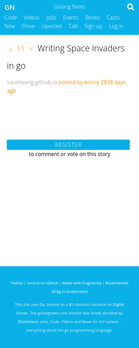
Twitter (17, 282)
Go (42, 304)
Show (28, 26)
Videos (32, 17)
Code (10, 17)
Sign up (93, 26)
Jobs (51, 17)
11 (21, 48)
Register (68, 145)
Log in (116, 26)
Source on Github (42, 282)
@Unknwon (28, 321)
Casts (113, 17)
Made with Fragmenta (81, 282)
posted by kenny (78, 82)
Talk (73, 26)
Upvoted (51, 26)
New (9, 26)
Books (92, 17)
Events (71, 17)
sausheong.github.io (32, 82)
